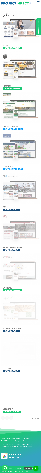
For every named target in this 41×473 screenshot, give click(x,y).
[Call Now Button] (36, 468)
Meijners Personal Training (12, 247)
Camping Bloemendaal (10, 126)
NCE (4, 207)
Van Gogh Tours (8, 167)
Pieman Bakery (8, 86)
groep (30, 446)
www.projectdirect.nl (25, 444)
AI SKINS (6, 45)
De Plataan (7, 369)
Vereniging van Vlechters (12, 328)
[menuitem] (3, 471)
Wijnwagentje (8, 409)
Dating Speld (7, 288)
